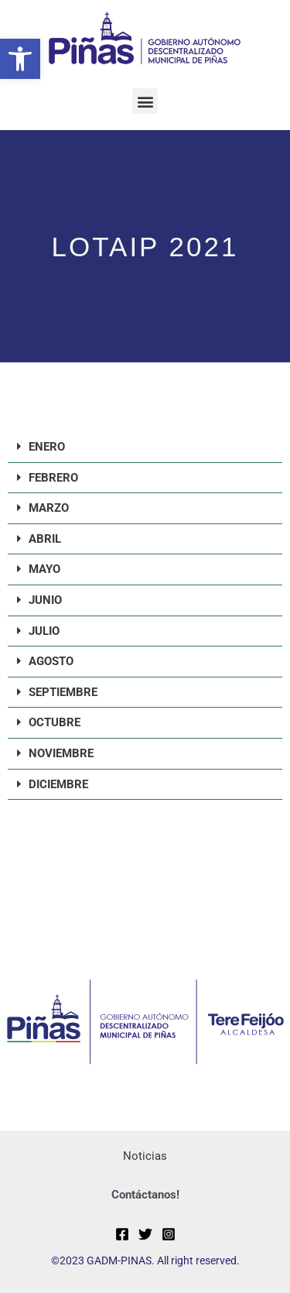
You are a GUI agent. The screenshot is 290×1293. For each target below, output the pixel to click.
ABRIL (45, 539)
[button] (20, 59)
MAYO (44, 569)
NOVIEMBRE (61, 753)
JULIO (44, 631)
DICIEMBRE (58, 784)
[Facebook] (122, 1234)
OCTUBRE (54, 722)
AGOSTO (51, 661)
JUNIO (45, 600)
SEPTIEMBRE (63, 692)
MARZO (49, 508)
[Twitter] (145, 1234)
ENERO (47, 447)
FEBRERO (53, 478)
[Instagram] (169, 1234)
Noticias (145, 1156)
